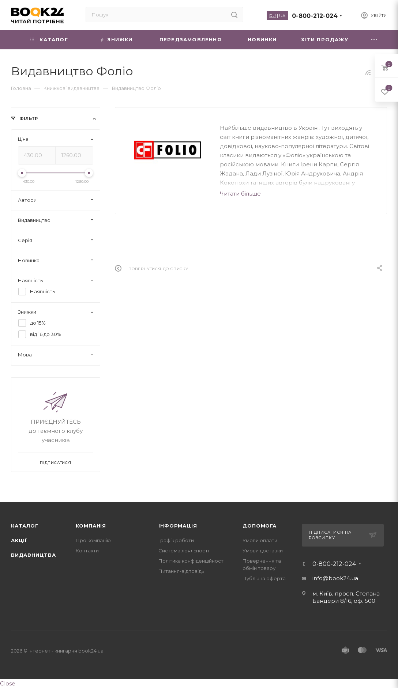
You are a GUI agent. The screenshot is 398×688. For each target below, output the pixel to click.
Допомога (259, 526)
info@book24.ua (335, 578)
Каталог (24, 526)
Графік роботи (176, 540)
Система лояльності (183, 550)
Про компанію (93, 540)
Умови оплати (260, 540)
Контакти (87, 550)
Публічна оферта (264, 578)
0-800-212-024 (315, 15)
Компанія (91, 526)
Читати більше (240, 193)
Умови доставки (263, 550)
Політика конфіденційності (191, 561)
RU (272, 15)
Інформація (177, 526)
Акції (19, 540)
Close (7, 683)
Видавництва (33, 555)
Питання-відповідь (181, 571)
